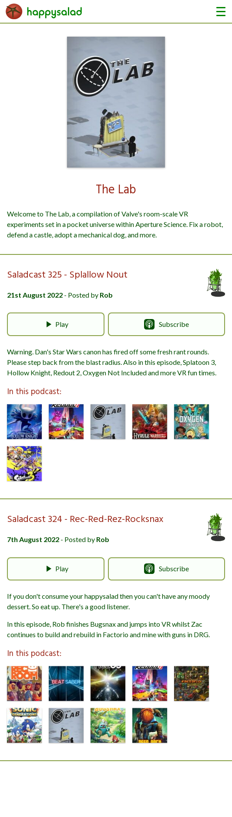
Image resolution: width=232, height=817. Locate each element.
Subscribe (166, 324)
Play (55, 324)
